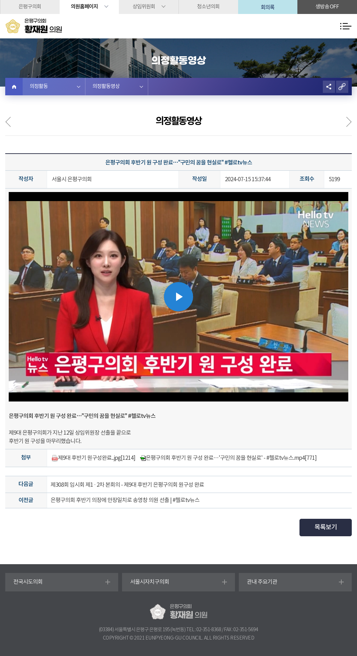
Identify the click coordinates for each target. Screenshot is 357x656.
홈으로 (14, 86)
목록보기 (325, 527)
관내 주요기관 (262, 582)
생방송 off (327, 7)
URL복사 (342, 87)
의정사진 (12, 122)
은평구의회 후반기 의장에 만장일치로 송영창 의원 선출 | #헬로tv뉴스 (125, 500)
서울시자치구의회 (149, 582)
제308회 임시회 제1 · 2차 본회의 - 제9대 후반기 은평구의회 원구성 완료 (127, 485)
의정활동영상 (106, 86)
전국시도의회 (28, 582)
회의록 (267, 7)
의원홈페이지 (84, 7)
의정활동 (39, 86)
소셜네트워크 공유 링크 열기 (329, 87)
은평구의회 (29, 7)
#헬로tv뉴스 (141, 416)
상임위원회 (143, 7)
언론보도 (344, 122)
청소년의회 (208, 7)
